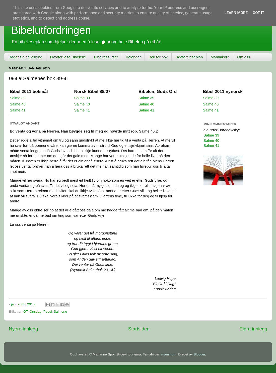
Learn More (236, 13)
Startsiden (139, 328)
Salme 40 (18, 104)
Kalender (133, 57)
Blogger (199, 354)
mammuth (168, 354)
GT (25, 311)
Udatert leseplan (189, 57)
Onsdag (35, 311)
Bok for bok (158, 57)
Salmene (60, 311)
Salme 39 (18, 98)
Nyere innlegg (23, 328)
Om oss (243, 57)
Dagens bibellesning (25, 57)
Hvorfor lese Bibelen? (68, 57)
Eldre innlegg (253, 328)
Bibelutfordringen (51, 30)
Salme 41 (18, 110)
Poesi (47, 311)
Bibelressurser (106, 57)
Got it (258, 13)
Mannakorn (220, 57)
